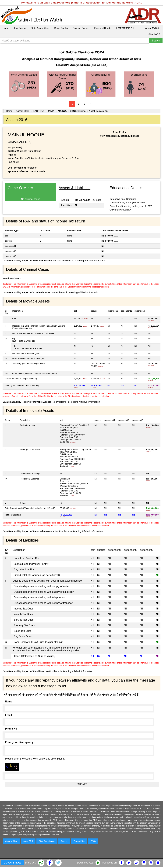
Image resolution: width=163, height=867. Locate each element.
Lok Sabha (20, 28)
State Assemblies (40, 28)
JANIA (51, 111)
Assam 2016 (22, 111)
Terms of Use (79, 841)
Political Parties (81, 28)
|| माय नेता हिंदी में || (125, 28)
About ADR (154, 34)
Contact (64, 841)
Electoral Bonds (102, 28)
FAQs (93, 841)
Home (6, 28)
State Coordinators (47, 841)
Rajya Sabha (61, 28)
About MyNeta (152, 28)
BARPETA (38, 111)
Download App (85, 862)
